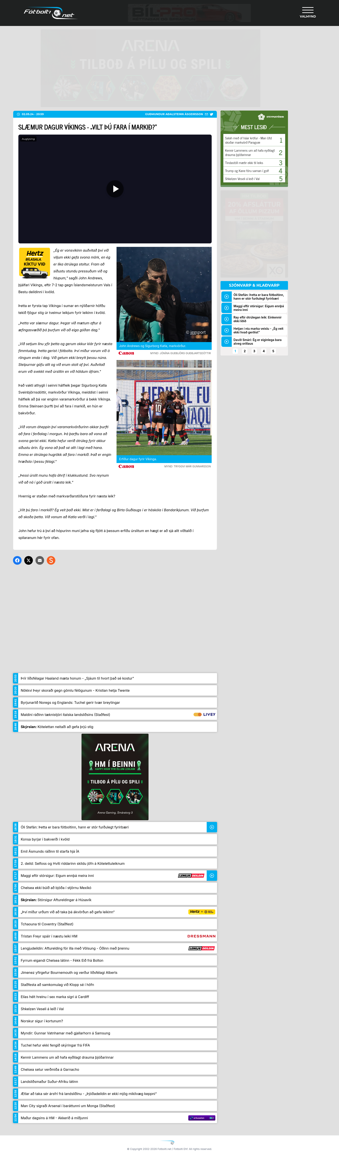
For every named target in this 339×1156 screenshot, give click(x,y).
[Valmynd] (308, 13)
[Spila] (115, 189)
